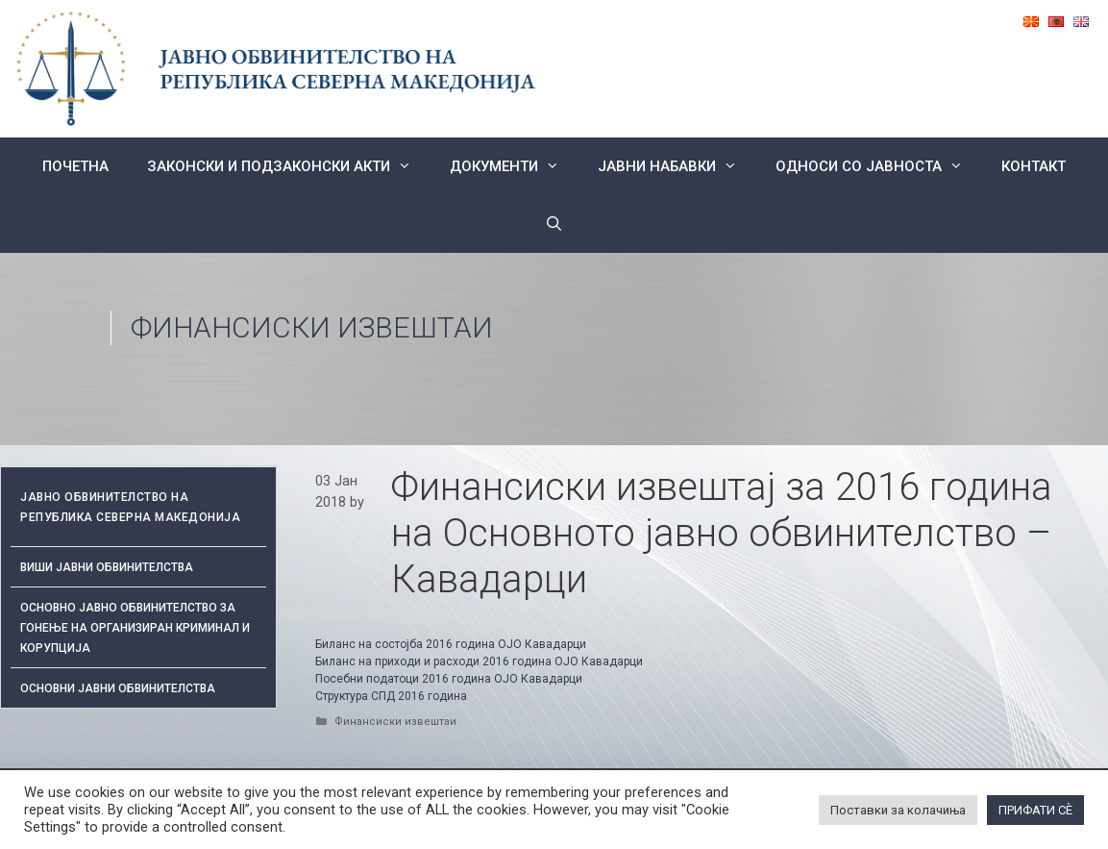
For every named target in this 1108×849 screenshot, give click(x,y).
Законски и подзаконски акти (289, 166)
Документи (514, 166)
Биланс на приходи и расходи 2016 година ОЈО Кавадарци (479, 661)
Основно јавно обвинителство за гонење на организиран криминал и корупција (135, 628)
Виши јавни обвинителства (106, 567)
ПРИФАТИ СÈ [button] (1035, 810)
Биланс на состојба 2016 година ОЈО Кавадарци (450, 644)
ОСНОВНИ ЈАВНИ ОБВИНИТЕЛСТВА (117, 688)
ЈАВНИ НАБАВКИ (677, 166)
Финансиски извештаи (312, 327)
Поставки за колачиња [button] (898, 810)
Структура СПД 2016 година (392, 696)
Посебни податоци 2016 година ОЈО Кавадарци (448, 679)
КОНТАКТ (1033, 166)
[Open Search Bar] (554, 224)
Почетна (75, 166)
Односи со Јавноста (879, 166)
